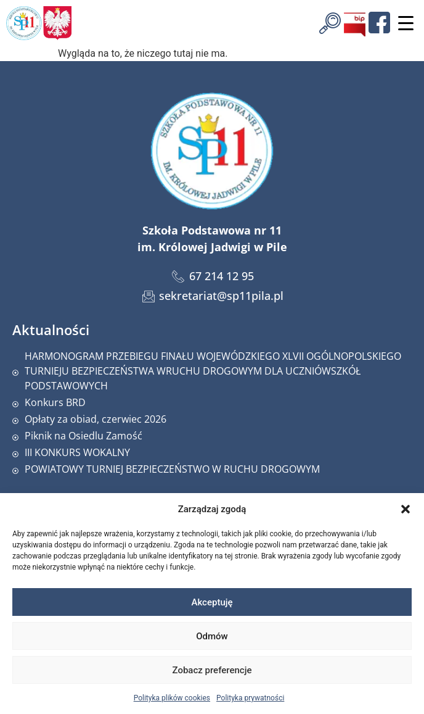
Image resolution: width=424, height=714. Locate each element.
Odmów (212, 636)
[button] (405, 509)
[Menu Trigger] (405, 23)
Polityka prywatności (250, 698)
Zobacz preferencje (212, 670)
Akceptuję (211, 602)
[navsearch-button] (330, 21)
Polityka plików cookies (172, 698)
